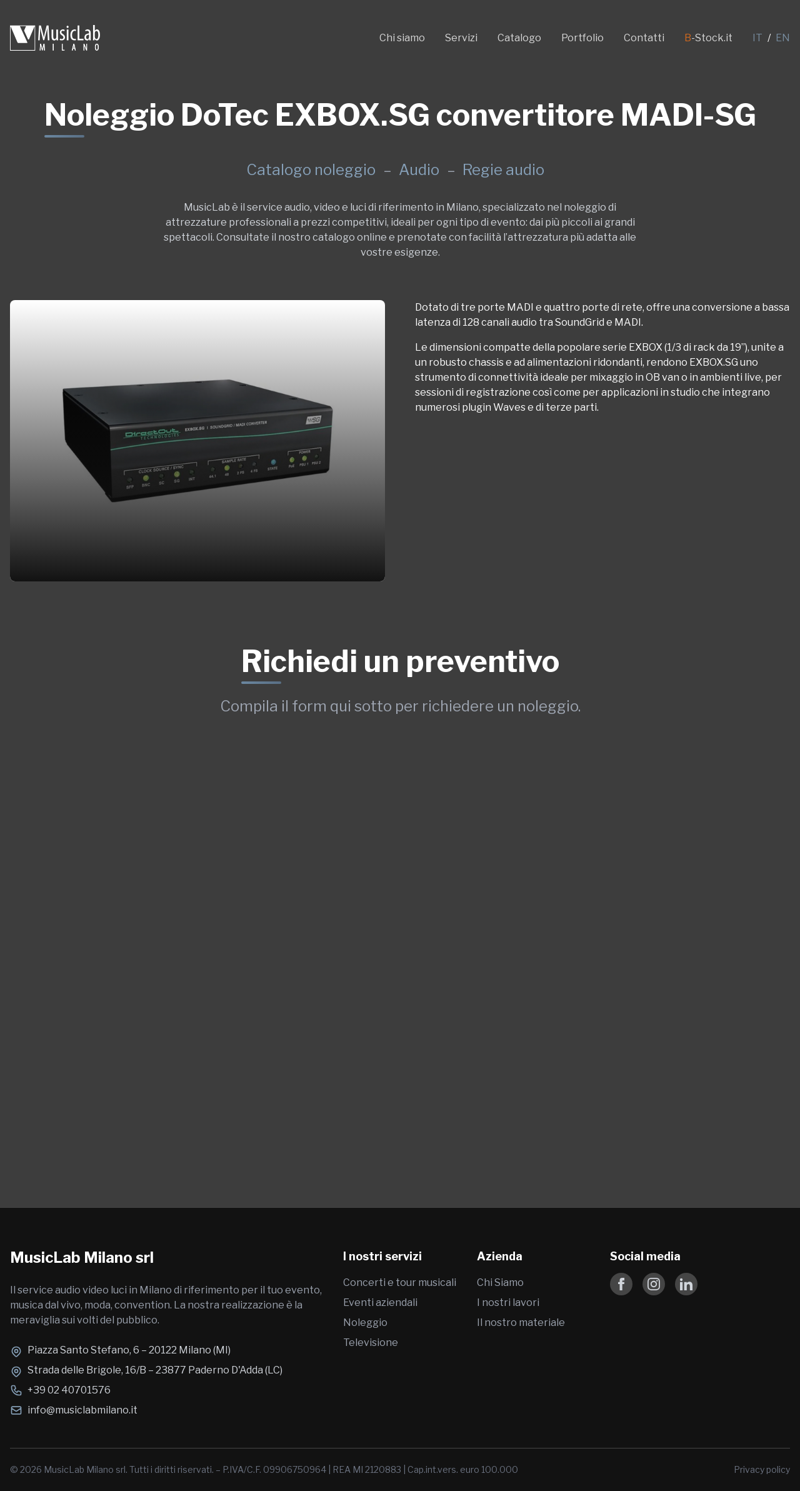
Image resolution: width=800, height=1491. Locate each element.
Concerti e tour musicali (399, 1282)
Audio (420, 170)
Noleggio (365, 1322)
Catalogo (519, 38)
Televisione (370, 1342)
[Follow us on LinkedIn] (686, 1284)
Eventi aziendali (380, 1302)
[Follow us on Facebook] (621, 1284)
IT (757, 38)
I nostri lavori (508, 1302)
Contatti (644, 38)
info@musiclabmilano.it (83, 1410)
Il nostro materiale (521, 1322)
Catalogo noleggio (311, 170)
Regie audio (503, 170)
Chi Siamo (500, 1282)
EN (783, 38)
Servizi (461, 38)
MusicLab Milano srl (82, 1257)
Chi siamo (402, 38)
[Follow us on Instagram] (653, 1284)
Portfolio (582, 38)
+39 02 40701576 (69, 1390)
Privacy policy (762, 1469)
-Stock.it (708, 38)
